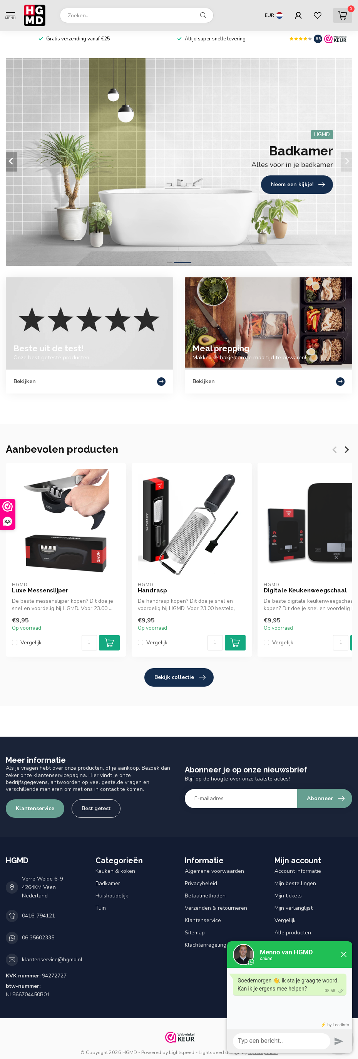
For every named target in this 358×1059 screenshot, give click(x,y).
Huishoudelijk (111, 895)
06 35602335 (38, 937)
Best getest (96, 808)
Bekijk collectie (180, 677)
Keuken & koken (115, 871)
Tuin (100, 908)
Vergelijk (31, 642)
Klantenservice (35, 808)
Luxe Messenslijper (40, 590)
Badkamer (107, 883)
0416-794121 (38, 915)
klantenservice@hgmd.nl (52, 959)
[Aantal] (89, 642)
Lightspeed (181, 1052)
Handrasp (152, 590)
